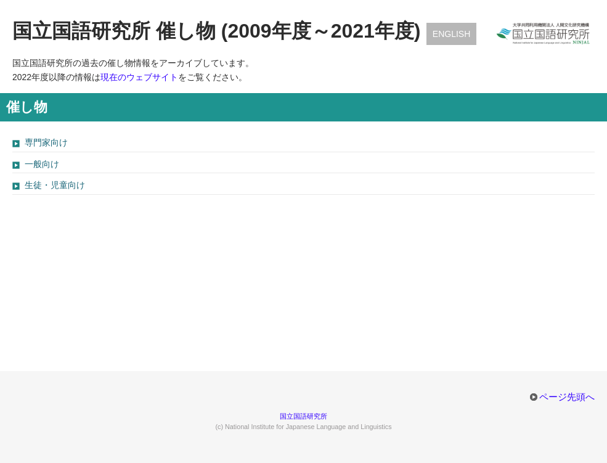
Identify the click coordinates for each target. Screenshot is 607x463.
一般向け (42, 164)
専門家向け (46, 142)
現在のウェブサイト (139, 77)
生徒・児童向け (55, 185)
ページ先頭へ (567, 396)
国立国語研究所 (303, 416)
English (451, 34)
